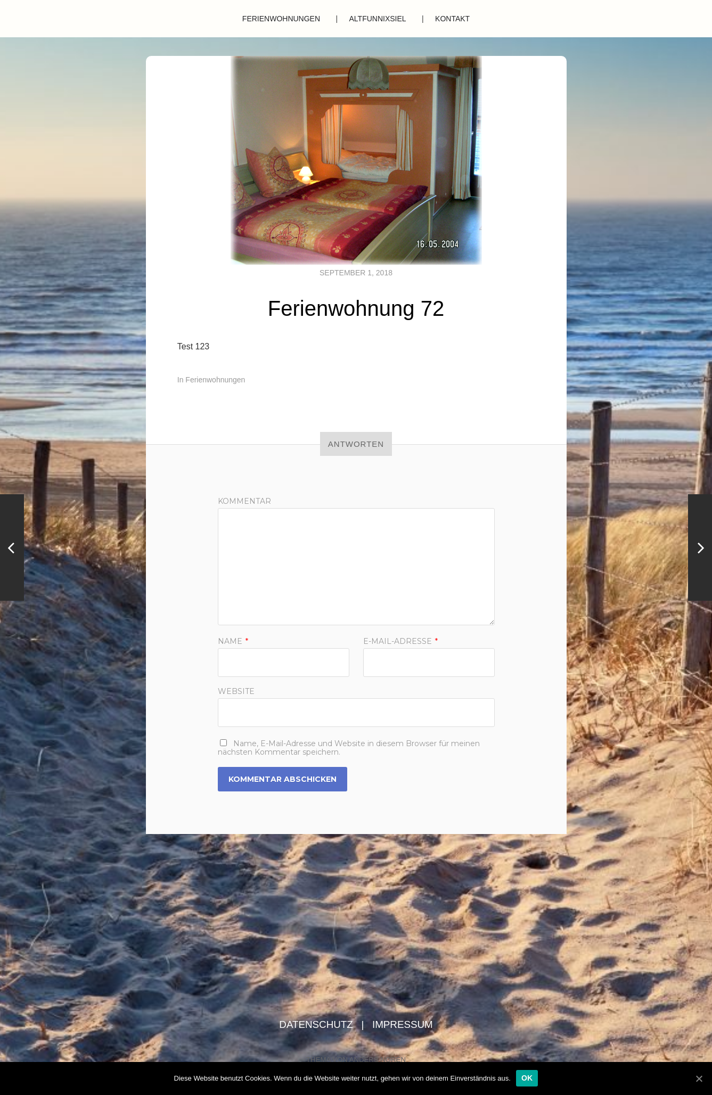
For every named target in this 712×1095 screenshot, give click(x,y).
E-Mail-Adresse (400, 641)
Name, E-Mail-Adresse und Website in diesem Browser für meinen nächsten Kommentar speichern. (349, 748)
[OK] (698, 1078)
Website (236, 691)
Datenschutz (317, 1024)
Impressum (402, 1024)
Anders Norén (377, 1060)
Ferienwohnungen (281, 18)
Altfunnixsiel (377, 18)
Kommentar (244, 501)
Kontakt (452, 18)
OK (527, 1078)
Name (233, 641)
